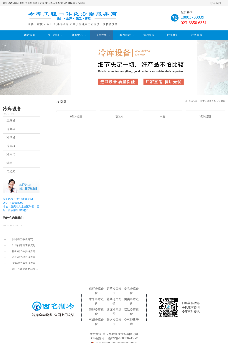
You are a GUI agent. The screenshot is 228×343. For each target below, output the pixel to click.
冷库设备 (101, 35)
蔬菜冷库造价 (114, 301)
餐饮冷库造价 (114, 322)
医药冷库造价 (114, 291)
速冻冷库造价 (114, 311)
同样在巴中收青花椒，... (18, 239)
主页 (202, 101)
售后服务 (148, 35)
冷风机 (10, 137)
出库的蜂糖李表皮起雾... (19, 245)
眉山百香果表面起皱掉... (19, 269)
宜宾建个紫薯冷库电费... (19, 263)
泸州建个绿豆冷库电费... (19, 257)
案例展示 (125, 35)
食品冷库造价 (131, 291)
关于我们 (53, 35)
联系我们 (215, 3)
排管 (9, 163)
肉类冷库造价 (131, 301)
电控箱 (10, 171)
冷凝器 (10, 129)
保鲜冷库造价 (96, 291)
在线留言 (196, 35)
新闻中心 (77, 35)
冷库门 (10, 154)
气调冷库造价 (96, 322)
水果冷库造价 (96, 301)
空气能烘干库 (131, 322)
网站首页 (29, 35)
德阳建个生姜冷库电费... (19, 251)
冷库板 (10, 145)
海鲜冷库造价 (96, 311)
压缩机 (10, 120)
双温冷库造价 (131, 311)
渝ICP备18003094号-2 (123, 338)
